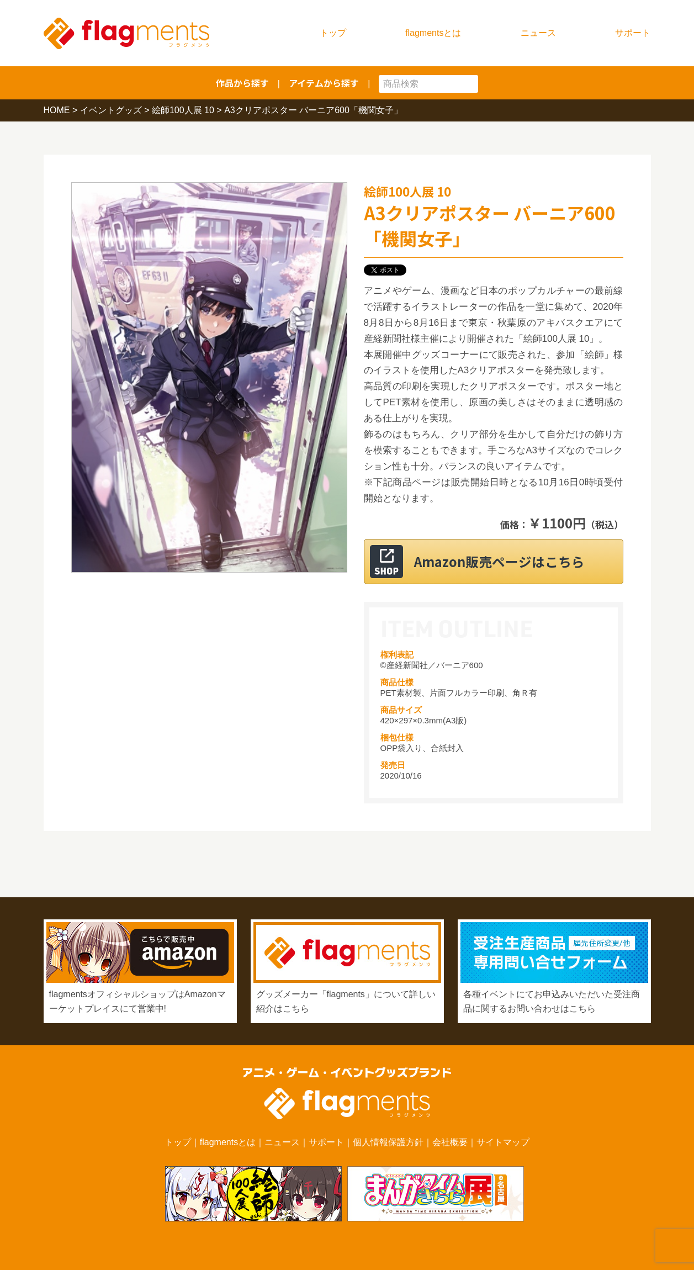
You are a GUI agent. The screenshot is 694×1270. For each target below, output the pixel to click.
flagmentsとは (433, 33)
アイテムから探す (324, 82)
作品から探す (242, 82)
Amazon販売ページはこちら (507, 561)
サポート (632, 33)
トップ (333, 33)
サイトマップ (502, 1142)
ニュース (538, 33)
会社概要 (450, 1142)
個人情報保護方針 (388, 1142)
